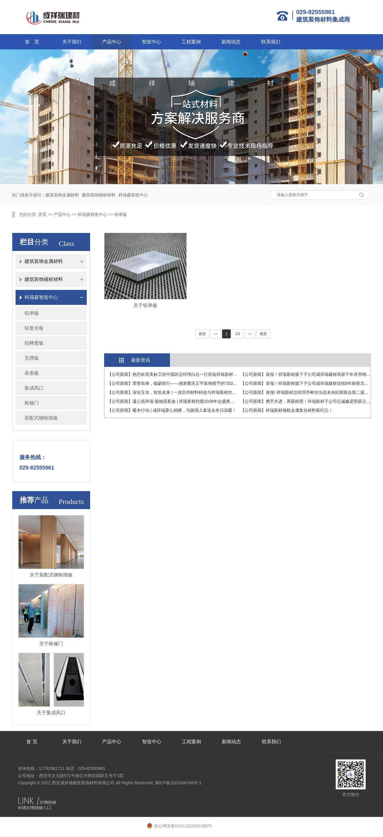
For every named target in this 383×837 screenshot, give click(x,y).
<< (216, 334)
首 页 (32, 41)
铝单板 (120, 214)
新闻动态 (231, 41)
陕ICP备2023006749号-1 (178, 782)
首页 (42, 214)
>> (250, 334)
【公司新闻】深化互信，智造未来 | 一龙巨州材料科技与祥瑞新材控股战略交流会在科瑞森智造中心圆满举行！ (209, 392)
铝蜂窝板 (34, 343)
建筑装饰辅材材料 (98, 195)
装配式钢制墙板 (41, 417)
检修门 (32, 402)
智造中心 (151, 41)
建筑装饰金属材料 (62, 195)
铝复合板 (34, 328)
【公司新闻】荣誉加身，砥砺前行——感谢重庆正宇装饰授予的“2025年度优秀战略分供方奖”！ (195, 383)
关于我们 (71, 41)
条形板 (32, 373)
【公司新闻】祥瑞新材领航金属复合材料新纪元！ (287, 410)
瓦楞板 (32, 358)
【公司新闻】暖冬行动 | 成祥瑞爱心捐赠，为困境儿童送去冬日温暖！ (171, 410)
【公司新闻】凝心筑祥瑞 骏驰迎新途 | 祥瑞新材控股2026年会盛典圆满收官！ (179, 401)
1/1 (237, 334)
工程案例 (191, 41)
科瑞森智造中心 (133, 195)
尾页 (263, 334)
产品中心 (111, 41)
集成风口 (34, 388)
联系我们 (270, 41)
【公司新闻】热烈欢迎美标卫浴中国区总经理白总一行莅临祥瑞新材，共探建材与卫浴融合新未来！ (199, 374)
